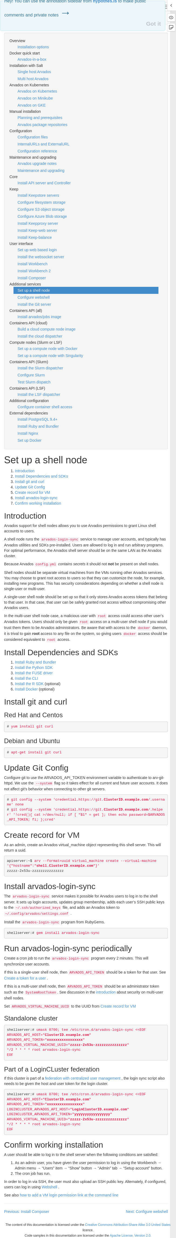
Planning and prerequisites (40, 117)
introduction (106, 992)
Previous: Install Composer (26, 1211)
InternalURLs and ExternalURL (43, 144)
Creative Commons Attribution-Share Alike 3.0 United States (128, 1225)
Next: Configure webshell (147, 1211)
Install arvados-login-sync (36, 498)
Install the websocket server (41, 257)
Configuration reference (37, 151)
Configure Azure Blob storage (42, 216)
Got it (153, 23)
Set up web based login (37, 250)
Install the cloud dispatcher (40, 336)
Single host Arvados (34, 72)
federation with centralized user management (82, 1078)
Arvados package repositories (42, 125)
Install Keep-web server (37, 230)
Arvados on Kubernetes (37, 91)
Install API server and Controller (44, 183)
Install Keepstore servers (38, 195)
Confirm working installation (38, 503)
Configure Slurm (31, 375)
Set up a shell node (34, 290)
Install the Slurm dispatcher (40, 368)
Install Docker (26, 689)
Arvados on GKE (32, 105)
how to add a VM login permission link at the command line (69, 1195)
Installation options (33, 47)
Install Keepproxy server (38, 223)
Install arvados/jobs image (39, 317)
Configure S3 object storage (41, 209)
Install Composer (32, 278)
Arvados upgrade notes (37, 163)
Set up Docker (30, 440)
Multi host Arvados (33, 79)
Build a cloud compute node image (47, 329)
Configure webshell (34, 297)
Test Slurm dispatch (34, 382)
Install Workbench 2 (34, 271)
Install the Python (34, 667)
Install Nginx (28, 433)
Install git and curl (29, 481)
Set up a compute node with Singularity (50, 355)
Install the (26, 678)
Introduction (25, 471)
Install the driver (34, 673)
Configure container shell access (45, 407)
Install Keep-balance (35, 237)
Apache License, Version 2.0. (130, 1235)
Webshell (49, 1187)
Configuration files (33, 137)
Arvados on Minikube (35, 98)
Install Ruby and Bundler (38, 426)
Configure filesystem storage (41, 202)
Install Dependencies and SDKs (41, 476)
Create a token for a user (25, 978)
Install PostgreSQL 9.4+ (37, 419)
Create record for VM (32, 492)
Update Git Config (30, 487)
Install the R (29, 684)
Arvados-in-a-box (32, 59)
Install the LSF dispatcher (39, 394)
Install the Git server (34, 304)
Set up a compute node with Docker (47, 348)
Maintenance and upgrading (41, 170)
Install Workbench (33, 264)
